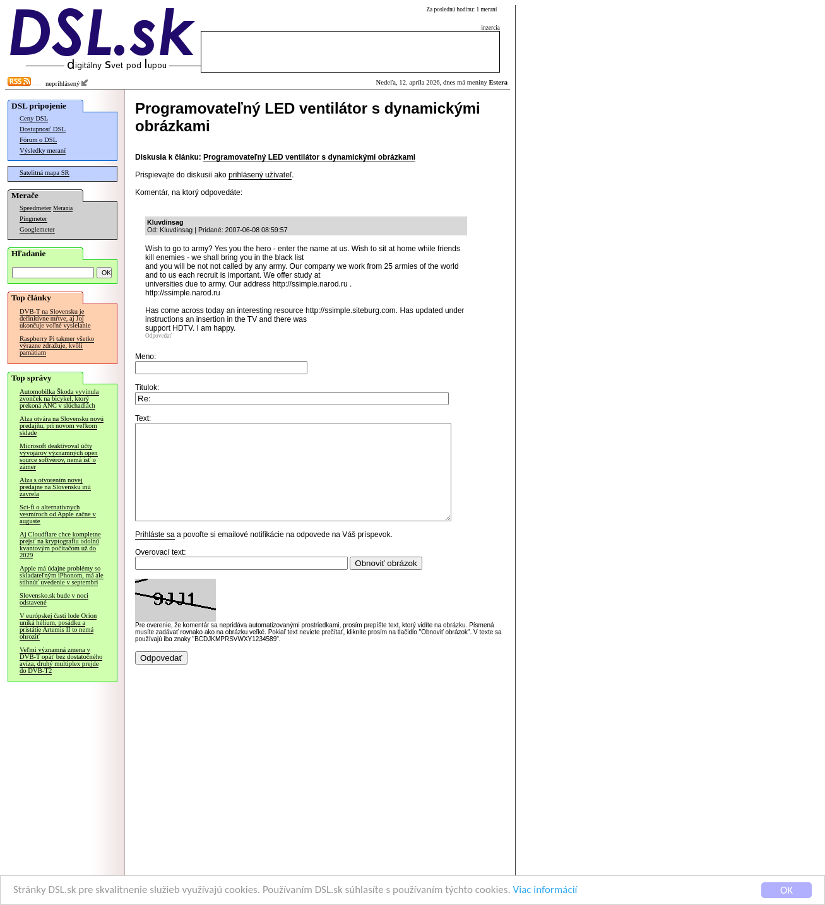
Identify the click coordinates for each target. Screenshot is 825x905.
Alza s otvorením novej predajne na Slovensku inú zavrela (55, 486)
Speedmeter (35, 207)
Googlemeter (37, 229)
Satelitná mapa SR (44, 172)
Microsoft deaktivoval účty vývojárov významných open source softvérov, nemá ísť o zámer (59, 456)
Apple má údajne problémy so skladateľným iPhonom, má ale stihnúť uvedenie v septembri (62, 575)
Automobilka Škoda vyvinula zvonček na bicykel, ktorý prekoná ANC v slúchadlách (59, 398)
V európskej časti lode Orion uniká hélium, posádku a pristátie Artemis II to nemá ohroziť (58, 626)
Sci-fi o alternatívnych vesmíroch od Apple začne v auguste (58, 514)
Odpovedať (158, 336)
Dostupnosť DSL (43, 129)
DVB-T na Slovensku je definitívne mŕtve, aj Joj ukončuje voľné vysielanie (55, 318)
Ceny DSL (34, 118)
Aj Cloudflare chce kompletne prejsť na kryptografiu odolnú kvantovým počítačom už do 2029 (60, 545)
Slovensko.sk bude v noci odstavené (54, 599)
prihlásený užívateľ (260, 174)
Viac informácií (545, 890)
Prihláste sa (155, 553)
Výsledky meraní (43, 150)
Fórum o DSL (38, 139)
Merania (63, 208)
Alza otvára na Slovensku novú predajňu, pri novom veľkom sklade (62, 425)
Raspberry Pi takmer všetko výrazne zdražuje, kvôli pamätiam (57, 345)
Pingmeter (33, 218)
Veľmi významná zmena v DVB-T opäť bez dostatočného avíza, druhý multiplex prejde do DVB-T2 (61, 660)
